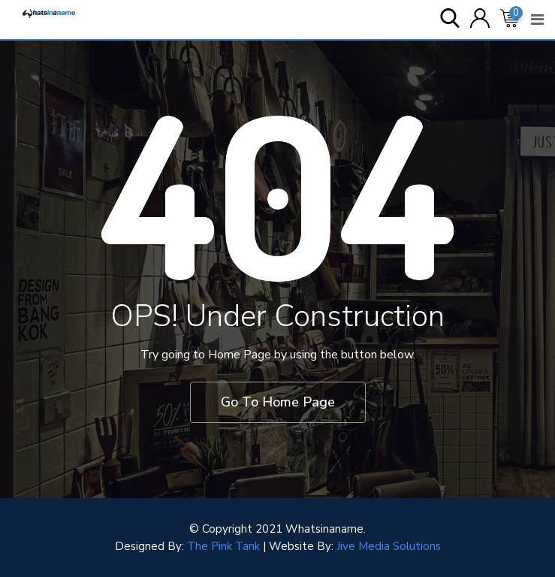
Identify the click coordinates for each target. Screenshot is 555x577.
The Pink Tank (223, 546)
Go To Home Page (278, 402)
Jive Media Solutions (388, 546)
